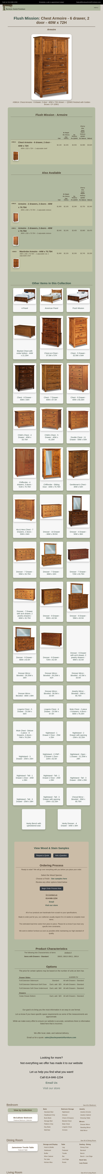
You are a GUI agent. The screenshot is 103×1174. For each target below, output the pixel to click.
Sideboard (47, 1055)
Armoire (64, 1035)
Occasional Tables (49, 1081)
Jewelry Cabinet (85, 1020)
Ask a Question (61, 760)
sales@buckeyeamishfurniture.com (60, 942)
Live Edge (65, 1064)
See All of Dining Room (88, 1045)
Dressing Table (85, 1023)
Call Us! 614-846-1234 (9, 2)
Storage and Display (50, 1049)
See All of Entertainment (88, 1115)
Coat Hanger (84, 1093)
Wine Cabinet (48, 1061)
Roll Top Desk (48, 1148)
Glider (64, 1096)
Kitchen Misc (48, 1067)
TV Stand (46, 1119)
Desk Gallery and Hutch (50, 1152)
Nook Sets (83, 1065)
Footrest (65, 1102)
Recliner (65, 1093)
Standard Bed (48, 1017)
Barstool (83, 1055)
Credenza (83, 1148)
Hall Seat (83, 1096)
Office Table (65, 1152)
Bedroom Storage (67, 1014)
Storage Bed (48, 1026)
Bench (82, 1058)
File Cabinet (84, 1145)
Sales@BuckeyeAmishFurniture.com (88, 2)
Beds (45, 1014)
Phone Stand (48, 1093)
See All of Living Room (88, 1078)
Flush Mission (26, 18)
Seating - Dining (85, 1049)
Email (51, 807)
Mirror (81, 1100)
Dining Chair (84, 1052)
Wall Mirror (83, 1035)
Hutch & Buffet (49, 1052)
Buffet (46, 1058)
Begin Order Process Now (51, 793)
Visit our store (51, 810)
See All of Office (90, 1135)
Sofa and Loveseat (68, 1087)
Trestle (64, 1058)
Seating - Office (66, 1139)
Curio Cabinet (84, 1087)
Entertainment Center (66, 1120)
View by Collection (23, 1015)
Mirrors (81, 1026)
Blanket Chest (67, 1026)
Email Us (51, 987)
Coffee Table (48, 1084)
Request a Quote (42, 760)
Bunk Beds (47, 1023)
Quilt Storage (84, 1090)
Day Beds (47, 1032)
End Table (47, 1087)
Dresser (64, 1020)
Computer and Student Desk (49, 1164)
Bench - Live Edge (86, 1061)
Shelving (83, 1084)
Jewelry (82, 1014)
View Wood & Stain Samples (51, 753)
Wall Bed (47, 1035)
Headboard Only (49, 1020)
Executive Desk (49, 1145)
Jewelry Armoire (85, 1017)
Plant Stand (48, 1096)
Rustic (64, 1067)
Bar (63, 1061)
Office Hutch (84, 1151)
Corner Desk (48, 1156)
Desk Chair (66, 1142)
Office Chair (66, 1148)
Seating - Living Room (66, 1083)
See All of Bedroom (89, 1010)
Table (63, 1049)
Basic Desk (48, 1142)
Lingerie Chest (67, 1032)
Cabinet (82, 1154)
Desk (45, 1139)
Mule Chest (66, 1029)
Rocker (64, 1099)
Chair (64, 1090)
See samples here (59, 784)
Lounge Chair (66, 1145)
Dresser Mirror (85, 1029)
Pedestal (65, 1055)
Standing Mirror (85, 1032)
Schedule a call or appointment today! (51, 2)
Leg (63, 1052)
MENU (96, 7)
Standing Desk (49, 1159)
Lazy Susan (83, 1068)
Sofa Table (47, 1090)
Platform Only (48, 1029)
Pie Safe (47, 1064)
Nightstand (65, 1017)
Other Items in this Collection (51, 283)
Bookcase (83, 1142)
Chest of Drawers (68, 1023)
